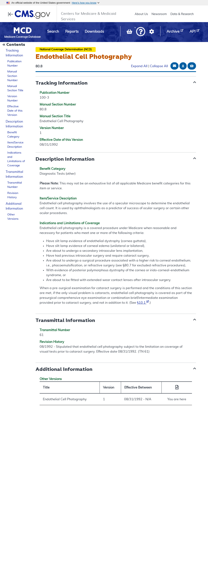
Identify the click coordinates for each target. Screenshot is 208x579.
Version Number (12, 98)
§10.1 (143, 302)
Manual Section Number (12, 76)
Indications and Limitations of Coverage (16, 159)
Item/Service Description (15, 144)
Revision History (12, 195)
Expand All (139, 66)
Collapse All (159, 66)
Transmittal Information (14, 174)
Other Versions (12, 216)
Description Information (14, 124)
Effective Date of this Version (15, 110)
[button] (140, 32)
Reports (72, 31)
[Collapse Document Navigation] (14, 44)
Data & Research (182, 14)
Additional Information (14, 206)
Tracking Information (14, 53)
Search (53, 31)
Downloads (94, 31)
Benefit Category (13, 134)
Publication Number (14, 63)
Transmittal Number (14, 184)
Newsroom (159, 14)
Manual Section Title (15, 88)
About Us (141, 14)
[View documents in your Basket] (130, 32)
